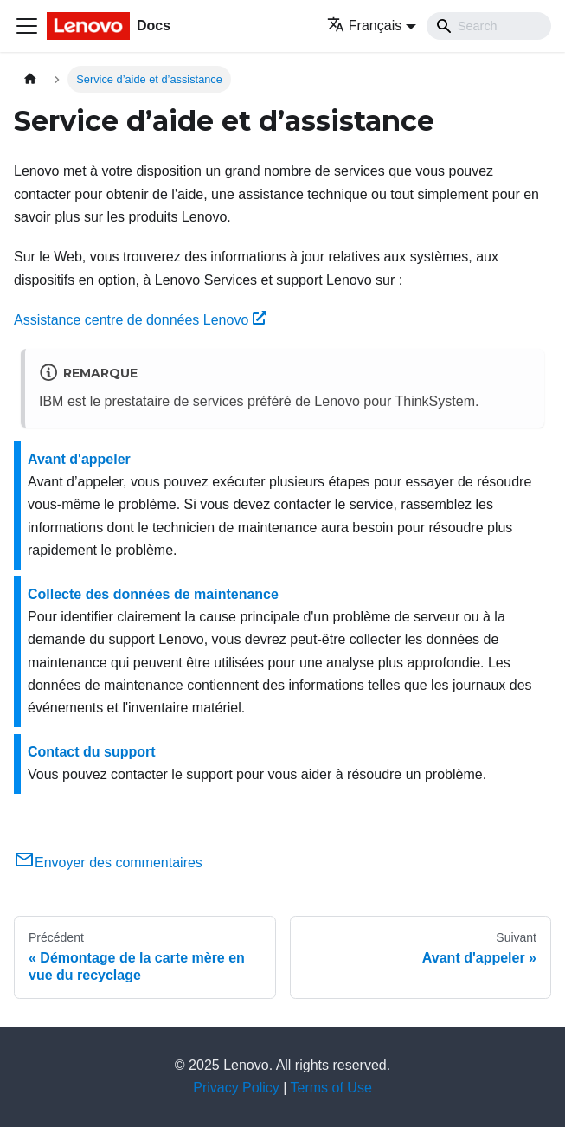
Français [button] (364, 25)
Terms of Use (331, 1087)
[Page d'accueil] (30, 79)
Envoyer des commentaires (108, 862)
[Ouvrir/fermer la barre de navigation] (27, 26)
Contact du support (92, 751)
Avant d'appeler (79, 459)
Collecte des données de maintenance (153, 594)
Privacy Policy (236, 1087)
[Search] (489, 26)
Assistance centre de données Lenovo (140, 319)
